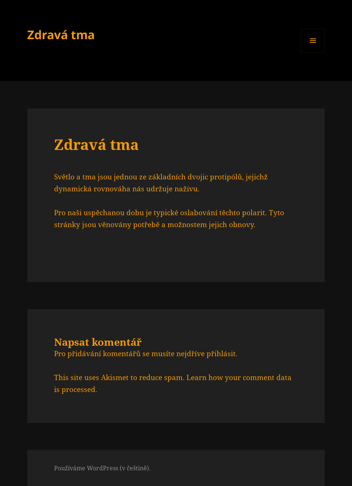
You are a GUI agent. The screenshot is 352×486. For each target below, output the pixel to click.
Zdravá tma (61, 34)
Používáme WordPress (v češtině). (102, 468)
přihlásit (221, 353)
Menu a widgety (313, 52)
